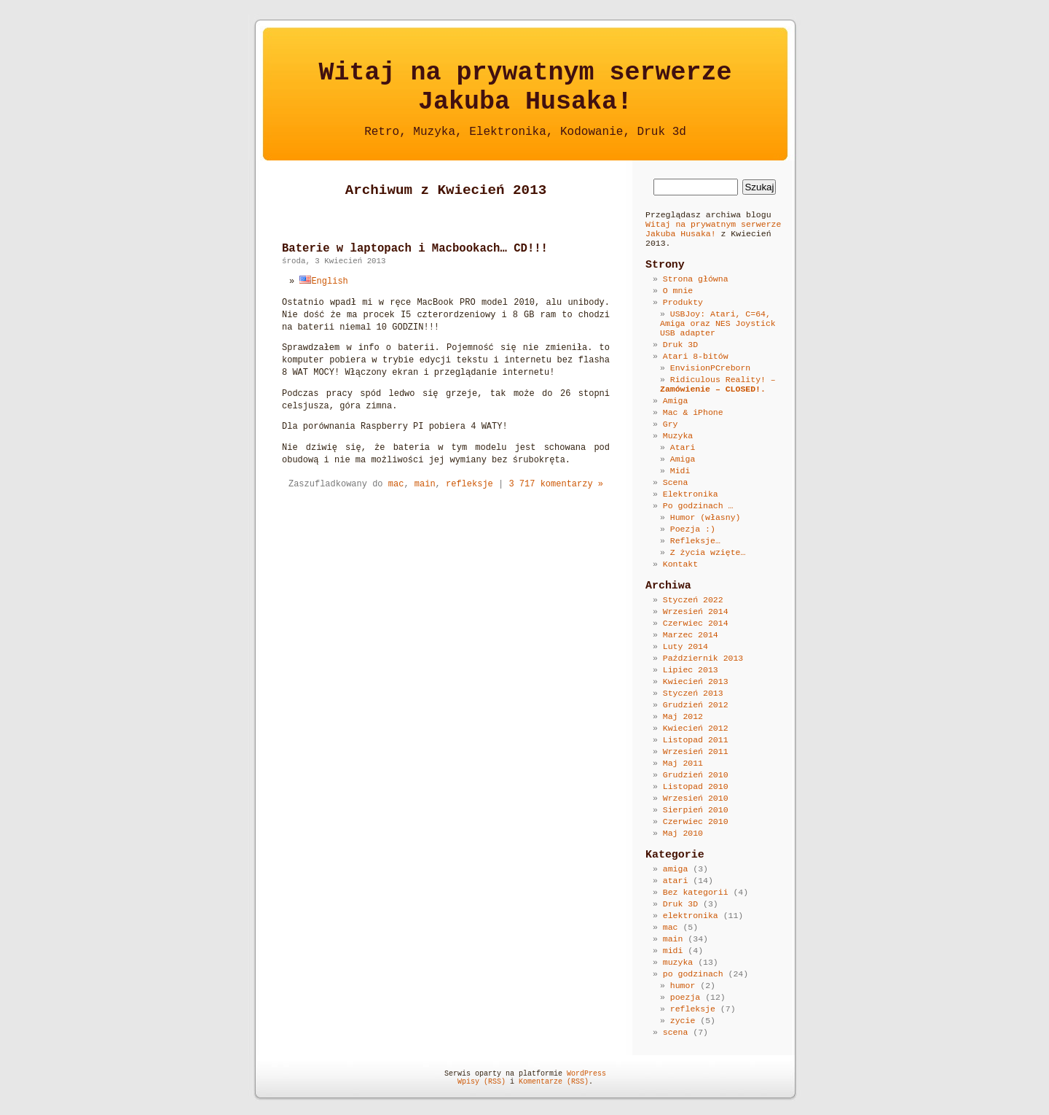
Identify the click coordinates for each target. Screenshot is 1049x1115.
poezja (685, 997)
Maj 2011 (683, 763)
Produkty (683, 302)
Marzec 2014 (690, 635)
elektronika (690, 915)
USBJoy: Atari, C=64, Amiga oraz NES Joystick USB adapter (718, 323)
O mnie (678, 290)
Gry (670, 424)
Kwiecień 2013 (695, 681)
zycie (683, 1020)
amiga (675, 869)
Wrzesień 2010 (695, 798)
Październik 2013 (703, 658)
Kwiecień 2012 (695, 728)
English (323, 281)
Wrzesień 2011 (695, 751)
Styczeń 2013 (693, 693)
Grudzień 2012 (695, 705)
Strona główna (695, 279)
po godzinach (693, 974)
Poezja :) (692, 529)
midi (673, 950)
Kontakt (680, 564)
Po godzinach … (698, 505)
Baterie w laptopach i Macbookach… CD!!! (415, 248)
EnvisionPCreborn (710, 368)
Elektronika (690, 494)
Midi (680, 470)
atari (675, 880)
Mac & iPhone (693, 412)
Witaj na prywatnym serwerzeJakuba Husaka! (524, 87)
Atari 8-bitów (695, 356)
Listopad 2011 (695, 740)
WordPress (586, 1074)
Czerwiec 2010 (695, 821)
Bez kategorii (695, 892)
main (425, 484)
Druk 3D (680, 344)
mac (396, 484)
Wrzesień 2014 (695, 611)
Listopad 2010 (695, 786)
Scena (675, 482)
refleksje (469, 484)
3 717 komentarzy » (555, 484)
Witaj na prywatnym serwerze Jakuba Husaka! (713, 228)
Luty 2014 (685, 646)
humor (683, 985)
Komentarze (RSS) (554, 1082)
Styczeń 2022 (693, 600)
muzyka (678, 962)
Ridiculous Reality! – (718, 384)
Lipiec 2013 (690, 670)
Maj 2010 (683, 833)
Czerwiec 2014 (695, 623)
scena (675, 1032)
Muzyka (678, 435)
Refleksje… (695, 540)
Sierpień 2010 (695, 810)
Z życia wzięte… (708, 552)
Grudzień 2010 (695, 775)
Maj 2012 (683, 716)
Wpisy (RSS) (481, 1082)
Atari (683, 447)
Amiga (675, 400)
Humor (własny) (705, 517)
